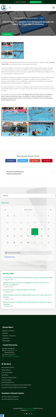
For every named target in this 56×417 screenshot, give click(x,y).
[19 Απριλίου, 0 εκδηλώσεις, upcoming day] (48, 231)
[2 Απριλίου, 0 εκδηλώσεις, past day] (28, 218)
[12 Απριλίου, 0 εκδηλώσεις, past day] (48, 225)
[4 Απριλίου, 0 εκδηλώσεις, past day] (41, 218)
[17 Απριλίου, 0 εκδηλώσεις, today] (34, 231)
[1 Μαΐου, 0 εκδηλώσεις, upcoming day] (34, 245)
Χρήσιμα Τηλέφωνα (6, 370)
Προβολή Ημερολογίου (9, 256)
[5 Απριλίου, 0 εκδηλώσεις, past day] (48, 218)
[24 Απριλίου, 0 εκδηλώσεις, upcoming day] (34, 238)
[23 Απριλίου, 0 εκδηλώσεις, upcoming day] (28, 238)
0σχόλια (41, 18)
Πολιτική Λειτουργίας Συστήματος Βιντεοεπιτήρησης (14, 387)
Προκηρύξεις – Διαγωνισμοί (9, 335)
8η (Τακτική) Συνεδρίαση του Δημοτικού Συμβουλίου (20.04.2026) (19, 290)
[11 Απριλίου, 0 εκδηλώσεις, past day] (41, 225)
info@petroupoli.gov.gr (9, 354)
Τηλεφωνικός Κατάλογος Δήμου (9, 377)
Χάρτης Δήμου (5, 375)
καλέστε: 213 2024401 (20, 2)
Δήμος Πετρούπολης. (28, 408)
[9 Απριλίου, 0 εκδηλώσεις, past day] (28, 225)
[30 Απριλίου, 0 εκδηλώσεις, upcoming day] (28, 245)
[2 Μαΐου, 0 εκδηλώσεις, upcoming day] (41, 245)
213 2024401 (8, 356)
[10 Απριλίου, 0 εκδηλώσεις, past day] (34, 225)
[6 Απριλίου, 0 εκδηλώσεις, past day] (7, 225)
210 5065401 (15, 356)
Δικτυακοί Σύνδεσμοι (7, 380)
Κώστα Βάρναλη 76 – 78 (10, 350)
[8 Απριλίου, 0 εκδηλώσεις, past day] (21, 225)
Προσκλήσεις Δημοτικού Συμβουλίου (10, 396)
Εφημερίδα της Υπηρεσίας (8, 330)
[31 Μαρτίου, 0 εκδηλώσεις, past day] (14, 218)
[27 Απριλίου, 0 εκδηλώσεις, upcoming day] (7, 245)
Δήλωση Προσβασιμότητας (8, 382)
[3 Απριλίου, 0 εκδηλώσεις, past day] (34, 218)
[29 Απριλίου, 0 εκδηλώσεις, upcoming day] (21, 245)
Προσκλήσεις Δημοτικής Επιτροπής (10, 399)
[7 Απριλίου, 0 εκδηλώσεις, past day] (14, 225)
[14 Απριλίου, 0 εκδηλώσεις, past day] (14, 231)
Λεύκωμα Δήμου (6, 340)
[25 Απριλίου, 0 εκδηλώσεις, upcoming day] (41, 238)
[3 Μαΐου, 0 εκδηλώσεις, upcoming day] (48, 245)
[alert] (28, 253)
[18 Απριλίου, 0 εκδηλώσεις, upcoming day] (41, 231)
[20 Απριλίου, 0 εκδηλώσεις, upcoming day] (7, 238)
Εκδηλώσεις (5, 333)
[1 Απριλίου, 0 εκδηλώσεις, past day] (21, 218)
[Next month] (51, 210)
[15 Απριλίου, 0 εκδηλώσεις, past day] (21, 231)
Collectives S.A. (31, 410)
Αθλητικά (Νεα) (34, 18)
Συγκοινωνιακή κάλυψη (7, 372)
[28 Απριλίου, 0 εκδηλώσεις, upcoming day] (14, 245)
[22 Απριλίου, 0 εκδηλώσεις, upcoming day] (21, 238)
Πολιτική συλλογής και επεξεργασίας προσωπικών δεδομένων (16, 385)
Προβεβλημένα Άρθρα (18, 18)
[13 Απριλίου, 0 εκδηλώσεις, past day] (7, 231)
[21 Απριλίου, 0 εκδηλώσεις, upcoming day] (14, 238)
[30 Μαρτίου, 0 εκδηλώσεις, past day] (7, 218)
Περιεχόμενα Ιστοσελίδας (8, 367)
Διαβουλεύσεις (5, 338)
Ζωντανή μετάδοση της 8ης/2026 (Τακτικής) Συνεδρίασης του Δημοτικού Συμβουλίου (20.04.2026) (27, 277)
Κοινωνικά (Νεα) (27, 18)
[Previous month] (5, 210)
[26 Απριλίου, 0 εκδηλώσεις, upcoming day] (48, 238)
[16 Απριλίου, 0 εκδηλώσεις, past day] (28, 231)
